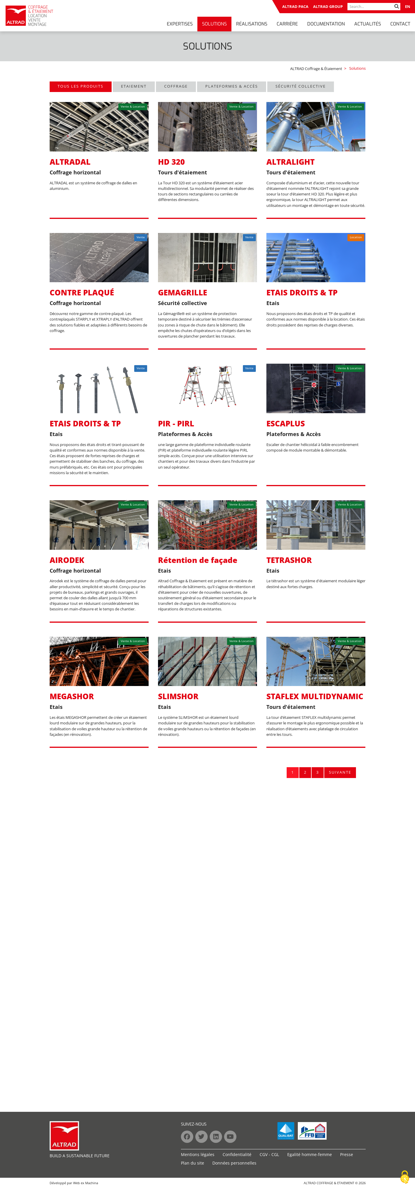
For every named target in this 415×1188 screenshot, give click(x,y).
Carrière (287, 24)
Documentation (326, 24)
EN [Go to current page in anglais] (407, 6)
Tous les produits (80, 86)
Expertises (180, 24)
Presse (346, 1154)
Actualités (367, 24)
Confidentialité (237, 1154)
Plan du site (192, 1163)
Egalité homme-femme (309, 1154)
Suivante (340, 772)
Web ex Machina (85, 1183)
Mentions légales (197, 1154)
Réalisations (251, 24)
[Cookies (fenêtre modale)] (404, 1177)
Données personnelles (234, 1163)
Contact (400, 24)
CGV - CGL (269, 1154)
